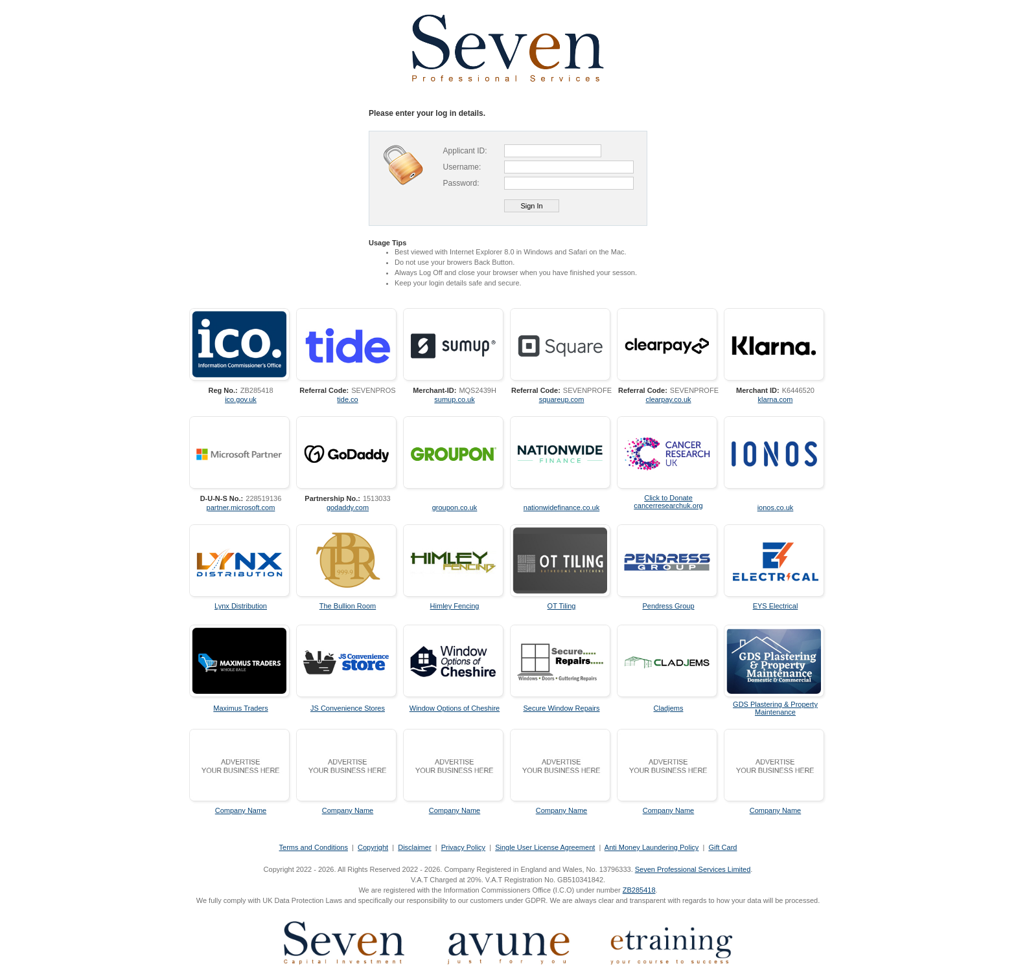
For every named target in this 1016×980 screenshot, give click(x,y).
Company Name (240, 810)
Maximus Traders (240, 708)
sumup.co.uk (454, 399)
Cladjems (669, 708)
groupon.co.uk (455, 507)
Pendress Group (668, 606)
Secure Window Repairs (562, 708)
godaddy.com (348, 507)
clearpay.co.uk (668, 399)
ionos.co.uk (775, 507)
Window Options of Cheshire (455, 708)
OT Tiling (562, 606)
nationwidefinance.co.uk (561, 507)
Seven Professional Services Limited (693, 869)
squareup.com (561, 399)
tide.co (347, 399)
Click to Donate (668, 498)
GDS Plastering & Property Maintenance (775, 708)
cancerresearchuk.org (668, 505)
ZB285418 (639, 890)
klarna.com (775, 399)
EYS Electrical (775, 606)
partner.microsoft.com (241, 507)
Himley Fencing (454, 606)
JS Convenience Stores (347, 708)
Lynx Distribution (240, 606)
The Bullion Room (347, 606)
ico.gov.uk (241, 399)
